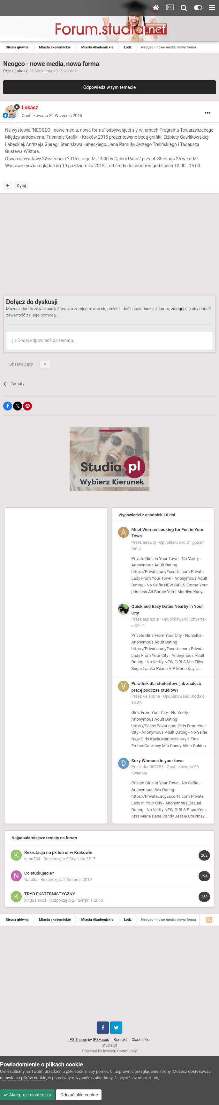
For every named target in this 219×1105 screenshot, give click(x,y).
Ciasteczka (141, 1039)
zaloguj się (181, 308)
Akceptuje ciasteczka (27, 1094)
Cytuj (21, 186)
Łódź (72, 71)
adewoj (149, 542)
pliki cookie (76, 1071)
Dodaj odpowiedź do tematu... (44, 340)
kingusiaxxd (35, 900)
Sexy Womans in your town (158, 760)
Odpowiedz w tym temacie (109, 87)
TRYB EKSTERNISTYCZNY (49, 893)
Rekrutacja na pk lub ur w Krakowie (58, 852)
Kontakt (120, 1039)
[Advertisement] (78, 244)
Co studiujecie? (39, 873)
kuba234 (32, 858)
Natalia (30, 879)
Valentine (151, 696)
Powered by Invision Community (109, 1051)
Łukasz (21, 71)
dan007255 (153, 766)
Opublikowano (52, 115)
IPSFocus (101, 1039)
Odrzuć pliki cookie (78, 1094)
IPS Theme (78, 1039)
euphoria (151, 619)
